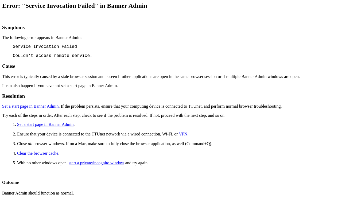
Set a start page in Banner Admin (30, 106)
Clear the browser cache (37, 153)
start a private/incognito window (96, 163)
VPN (183, 134)
